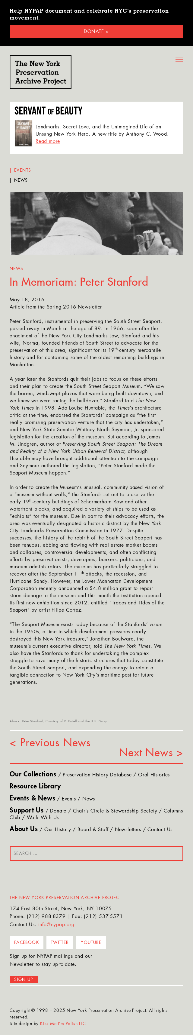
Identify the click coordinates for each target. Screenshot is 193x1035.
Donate (58, 811)
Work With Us (43, 817)
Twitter (60, 942)
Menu (179, 60)
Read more (48, 141)
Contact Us (159, 830)
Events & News (32, 798)
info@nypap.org (56, 925)
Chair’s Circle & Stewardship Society (115, 811)
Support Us (27, 810)
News (21, 180)
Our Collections (33, 774)
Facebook (26, 942)
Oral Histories (154, 775)
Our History (57, 830)
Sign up (23, 979)
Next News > (151, 753)
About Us (24, 829)
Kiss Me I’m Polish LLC (63, 1024)
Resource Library (35, 786)
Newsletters (128, 830)
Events (22, 170)
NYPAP (40, 72)
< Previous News (50, 743)
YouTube (91, 942)
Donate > (96, 31)
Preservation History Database (97, 775)
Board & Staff (93, 830)
